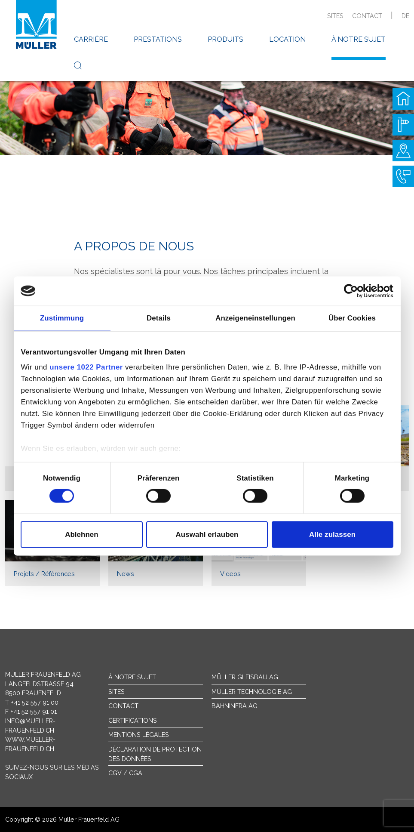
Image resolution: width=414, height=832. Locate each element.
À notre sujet (132, 677)
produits (225, 39)
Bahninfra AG (235, 705)
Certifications (132, 720)
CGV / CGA (125, 773)
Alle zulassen (332, 534)
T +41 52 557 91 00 (31, 702)
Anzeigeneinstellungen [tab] (255, 318)
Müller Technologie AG (252, 691)
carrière (91, 39)
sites (335, 15)
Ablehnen (81, 534)
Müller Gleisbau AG (245, 677)
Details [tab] (159, 318)
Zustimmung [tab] (62, 318)
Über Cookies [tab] (352, 318)
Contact (123, 705)
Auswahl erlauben (207, 534)
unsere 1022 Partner (86, 367)
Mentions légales (138, 734)
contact (367, 15)
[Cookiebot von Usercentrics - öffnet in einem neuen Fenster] (355, 290)
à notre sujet (358, 39)
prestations (158, 39)
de (405, 15)
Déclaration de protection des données (155, 754)
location (287, 39)
